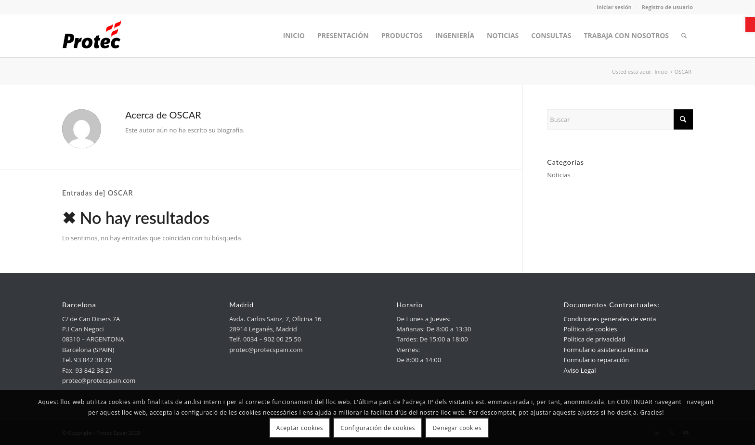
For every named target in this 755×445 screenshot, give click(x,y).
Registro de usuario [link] (667, 7)
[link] (750, 24)
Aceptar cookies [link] (299, 428)
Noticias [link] (558, 174)
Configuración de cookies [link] (377, 428)
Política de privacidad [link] (594, 339)
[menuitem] (294, 35)
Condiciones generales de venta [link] (609, 318)
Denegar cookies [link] (457, 428)
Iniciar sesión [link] (614, 7)
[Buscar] (620, 119)
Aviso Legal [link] (579, 370)
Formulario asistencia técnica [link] (605, 349)
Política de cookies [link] (590, 329)
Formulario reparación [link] (596, 359)
